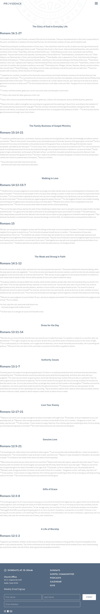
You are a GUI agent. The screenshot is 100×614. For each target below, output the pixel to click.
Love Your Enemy (50, 405)
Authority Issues (50, 359)
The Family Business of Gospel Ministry (50, 125)
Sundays (55, 570)
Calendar (56, 582)
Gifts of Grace (50, 489)
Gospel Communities (62, 574)
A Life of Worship (50, 529)
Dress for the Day (50, 325)
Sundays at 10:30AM (20, 570)
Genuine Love (50, 439)
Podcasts (55, 578)
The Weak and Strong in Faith (50, 256)
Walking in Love (50, 178)
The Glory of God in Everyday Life (50, 26)
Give (52, 586)
